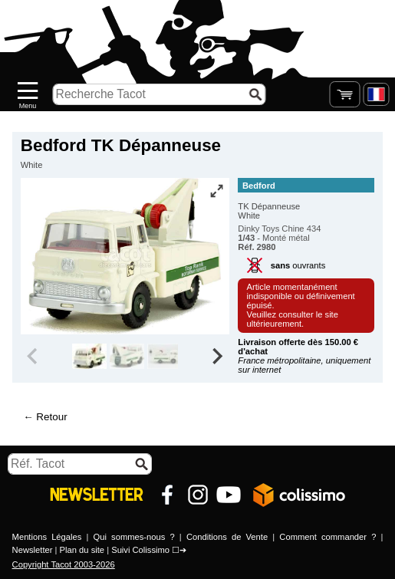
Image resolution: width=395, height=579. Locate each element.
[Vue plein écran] (216, 191)
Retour (51, 417)
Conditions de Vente (227, 536)
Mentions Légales (47, 536)
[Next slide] (217, 357)
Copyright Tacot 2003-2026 (63, 564)
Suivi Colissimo (140, 549)
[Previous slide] (34, 357)
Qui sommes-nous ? (134, 536)
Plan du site (82, 549)
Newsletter (32, 549)
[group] (89, 357)
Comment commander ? (327, 536)
